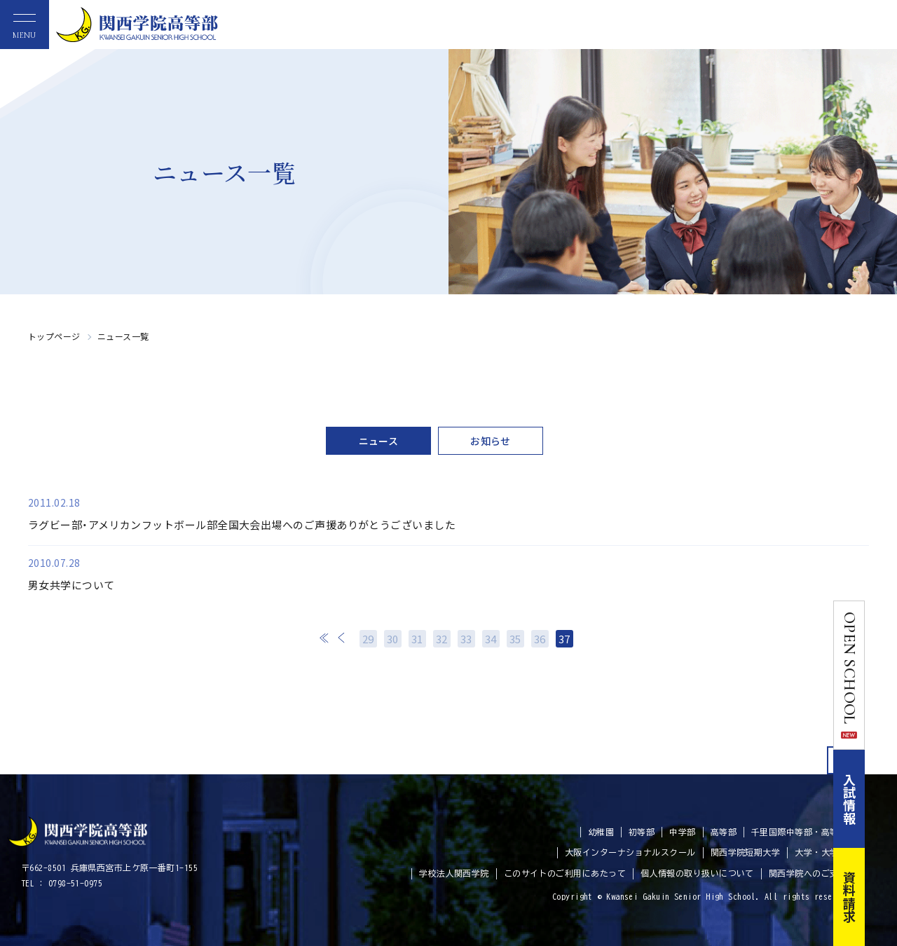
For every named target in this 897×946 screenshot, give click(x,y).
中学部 (682, 832)
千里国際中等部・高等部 (799, 832)
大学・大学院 (821, 852)
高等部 (724, 832)
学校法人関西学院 (454, 873)
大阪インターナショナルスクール (630, 852)
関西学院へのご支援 (808, 873)
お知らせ (490, 441)
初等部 (642, 832)
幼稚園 (601, 832)
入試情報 (881, 799)
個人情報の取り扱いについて (697, 873)
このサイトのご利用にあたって (565, 873)
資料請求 (881, 897)
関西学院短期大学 (746, 852)
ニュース (379, 441)
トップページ (54, 336)
